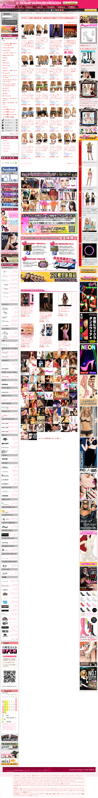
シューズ (41, 7)
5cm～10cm (6, 143)
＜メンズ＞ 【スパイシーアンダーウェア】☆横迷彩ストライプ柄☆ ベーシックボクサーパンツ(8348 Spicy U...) (41, 123)
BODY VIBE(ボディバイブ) (14, 602)
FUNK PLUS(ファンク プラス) (13, 631)
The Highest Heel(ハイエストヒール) (13, 519)
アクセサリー (73, 7)
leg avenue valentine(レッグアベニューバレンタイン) (10, 288)
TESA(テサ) (16, 368)
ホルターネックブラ (8, 55)
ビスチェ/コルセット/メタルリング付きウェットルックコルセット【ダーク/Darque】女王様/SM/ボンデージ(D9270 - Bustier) (46, 340)
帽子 (51, 793)
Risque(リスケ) (15, 312)
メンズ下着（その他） (9, 117)
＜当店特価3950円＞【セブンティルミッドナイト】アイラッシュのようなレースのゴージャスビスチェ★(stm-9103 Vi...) (27, 310)
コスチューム (26, 788)
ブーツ (12, 22)
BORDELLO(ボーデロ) (14, 471)
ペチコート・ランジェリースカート (42, 780)
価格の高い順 (47, 18)
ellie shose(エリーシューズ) (13, 491)
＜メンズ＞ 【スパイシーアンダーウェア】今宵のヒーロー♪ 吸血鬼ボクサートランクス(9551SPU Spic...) (70, 71)
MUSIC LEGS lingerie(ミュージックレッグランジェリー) (9, 423)
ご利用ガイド (28, 10)
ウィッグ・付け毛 (27, 795)
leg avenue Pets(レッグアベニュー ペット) (11, 296)
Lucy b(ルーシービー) (14, 573)
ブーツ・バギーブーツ (44, 782)
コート (29, 792)
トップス (47, 788)
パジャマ (5, 107)
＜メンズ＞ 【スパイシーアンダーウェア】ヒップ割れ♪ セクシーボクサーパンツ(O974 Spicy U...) (70, 149)
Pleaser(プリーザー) (14, 467)
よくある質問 (17, 10)
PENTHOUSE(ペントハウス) (14, 495)
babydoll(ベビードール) (14, 526)
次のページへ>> (72, 22)
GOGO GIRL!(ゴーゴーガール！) (13, 392)
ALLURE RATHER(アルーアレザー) (13, 407)
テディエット (6, 63)
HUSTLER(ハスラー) (15, 459)
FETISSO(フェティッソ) (14, 415)
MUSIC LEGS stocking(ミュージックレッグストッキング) (9, 431)
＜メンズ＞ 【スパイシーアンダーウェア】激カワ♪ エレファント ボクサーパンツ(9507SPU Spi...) (41, 71)
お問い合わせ (46, 10)
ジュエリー (24, 793)
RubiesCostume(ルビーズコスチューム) (12, 511)
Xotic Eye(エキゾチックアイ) (13, 534)
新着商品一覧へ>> (85, 45)
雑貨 (54, 793)
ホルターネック (54, 788)
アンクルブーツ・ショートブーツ (59, 782)
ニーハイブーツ (73, 782)
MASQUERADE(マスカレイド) (14, 447)
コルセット (13, 21)
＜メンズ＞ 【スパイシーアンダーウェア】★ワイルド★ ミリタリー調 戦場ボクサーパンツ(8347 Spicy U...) (42, 97)
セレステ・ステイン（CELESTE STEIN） (12, 618)
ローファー (48, 783)
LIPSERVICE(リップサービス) (13, 610)
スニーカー (41, 783)
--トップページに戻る (20, 7)
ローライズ (6, 88)
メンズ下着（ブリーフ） (9, 109)
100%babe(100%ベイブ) (14, 316)
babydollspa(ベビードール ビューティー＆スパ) (10, 585)
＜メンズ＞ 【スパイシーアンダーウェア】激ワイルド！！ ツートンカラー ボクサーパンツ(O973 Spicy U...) (56, 149)
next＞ (15, 694)
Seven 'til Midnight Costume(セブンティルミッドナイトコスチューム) (9, 356)
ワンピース (36, 790)
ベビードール (8, 21)
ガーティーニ (6, 91)
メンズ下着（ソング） (9, 112)
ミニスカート (28, 790)
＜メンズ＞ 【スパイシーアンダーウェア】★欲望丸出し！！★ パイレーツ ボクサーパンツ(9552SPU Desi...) (56, 71)
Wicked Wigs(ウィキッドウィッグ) (12, 542)
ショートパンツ (76, 788)
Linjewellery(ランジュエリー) (13, 598)
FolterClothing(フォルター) (14, 565)
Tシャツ (33, 788)
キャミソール (6, 73)
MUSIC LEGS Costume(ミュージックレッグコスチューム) (9, 427)
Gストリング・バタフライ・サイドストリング (60, 778)
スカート (21, 790)
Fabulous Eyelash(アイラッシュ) (13, 581)
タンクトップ (40, 788)
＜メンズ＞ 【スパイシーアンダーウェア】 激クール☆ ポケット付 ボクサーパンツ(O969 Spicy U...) (27, 71)
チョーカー (19, 795)
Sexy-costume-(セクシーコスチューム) (12, 280)
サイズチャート (7, 10)
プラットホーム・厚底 (57, 783)
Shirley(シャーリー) (14, 308)
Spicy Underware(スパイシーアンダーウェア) (11, 593)
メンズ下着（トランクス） (10, 114)
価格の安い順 (37, 18)
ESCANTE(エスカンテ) (14, 364)
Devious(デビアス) (15, 483)
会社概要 (37, 10)
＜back (8, 694)
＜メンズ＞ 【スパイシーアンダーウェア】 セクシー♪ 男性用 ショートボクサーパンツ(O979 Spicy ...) (70, 123)
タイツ (61, 785)
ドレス (42, 790)
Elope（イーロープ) (13, 622)
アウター (63, 7)
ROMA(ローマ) (15, 384)
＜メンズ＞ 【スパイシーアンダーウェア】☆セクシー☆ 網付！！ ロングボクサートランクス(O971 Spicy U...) (41, 40)
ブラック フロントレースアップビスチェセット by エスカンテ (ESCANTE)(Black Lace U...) (65, 309)
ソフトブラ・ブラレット (9, 53)
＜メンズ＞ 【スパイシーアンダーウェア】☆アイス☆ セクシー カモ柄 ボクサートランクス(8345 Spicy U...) (27, 123)
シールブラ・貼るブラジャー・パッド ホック (36, 775)
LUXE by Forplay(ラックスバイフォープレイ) (11, 337)
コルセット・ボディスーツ (10, 70)
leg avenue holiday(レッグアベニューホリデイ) (11, 284)
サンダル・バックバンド (31, 782)
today (11, 694)
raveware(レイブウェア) (14, 606)
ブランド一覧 (14, 639)
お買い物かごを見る (70, 3)
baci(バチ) (16, 344)
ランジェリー (31, 7)
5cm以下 (5, 140)
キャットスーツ (77, 790)
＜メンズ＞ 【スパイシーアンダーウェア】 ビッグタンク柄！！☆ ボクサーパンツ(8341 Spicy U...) (56, 97)
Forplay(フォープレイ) (14, 333)
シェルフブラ (6, 50)
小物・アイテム (60, 793)
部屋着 (24, 792)
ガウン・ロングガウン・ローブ (60, 780)
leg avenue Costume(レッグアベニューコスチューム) (10, 276)
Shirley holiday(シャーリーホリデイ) (12, 321)
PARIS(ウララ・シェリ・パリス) (11, 376)
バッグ (35, 795)
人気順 (31, 18)
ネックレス (31, 793)
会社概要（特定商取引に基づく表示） (22, 770)
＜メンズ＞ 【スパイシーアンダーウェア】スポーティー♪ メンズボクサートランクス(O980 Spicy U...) (41, 149)
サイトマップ (35, 770)
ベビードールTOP (9, 770)
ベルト (37, 793)
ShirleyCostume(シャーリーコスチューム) (11, 325)
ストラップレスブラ (8, 48)
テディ (4, 60)
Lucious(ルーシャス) (14, 479)
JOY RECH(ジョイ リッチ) (13, 627)
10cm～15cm (6, 145)
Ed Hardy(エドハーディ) (14, 589)
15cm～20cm (6, 148)
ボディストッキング (53, 785)
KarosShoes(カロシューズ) (14, 503)
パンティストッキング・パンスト (38, 785)
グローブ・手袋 (44, 793)
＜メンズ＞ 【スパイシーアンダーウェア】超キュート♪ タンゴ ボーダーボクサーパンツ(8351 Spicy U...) (27, 97)
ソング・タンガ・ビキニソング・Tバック (37, 778)
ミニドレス (48, 790)
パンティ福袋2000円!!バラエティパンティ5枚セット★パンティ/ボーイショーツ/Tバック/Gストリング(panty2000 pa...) (27, 340)
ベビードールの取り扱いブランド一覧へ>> (49, 438)
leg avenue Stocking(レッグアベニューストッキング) (10, 292)
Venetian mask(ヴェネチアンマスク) (12, 550)
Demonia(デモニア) (15, 475)
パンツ (61, 788)
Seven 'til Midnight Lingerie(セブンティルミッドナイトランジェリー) (9, 352)
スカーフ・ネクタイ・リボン (73, 793)
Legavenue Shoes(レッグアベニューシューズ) (11, 300)
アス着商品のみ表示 (68, 18)
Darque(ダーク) (15, 443)
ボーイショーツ (7, 96)
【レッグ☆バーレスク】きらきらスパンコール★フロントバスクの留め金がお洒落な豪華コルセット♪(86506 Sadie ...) (46, 315)
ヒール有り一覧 (14, 154)
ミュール (21, 782)
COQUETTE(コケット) (14, 439)
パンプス (66, 783)
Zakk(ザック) (15, 451)
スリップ (4, 22)
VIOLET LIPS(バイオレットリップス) (12, 635)
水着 (20, 788)
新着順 (54, 18)
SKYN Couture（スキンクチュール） (12, 614)
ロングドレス (55, 790)
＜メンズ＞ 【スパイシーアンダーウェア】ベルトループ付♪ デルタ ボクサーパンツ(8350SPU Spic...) (56, 123)
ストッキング (52, 7)
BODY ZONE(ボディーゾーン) (13, 399)
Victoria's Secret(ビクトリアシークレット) (11, 558)
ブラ (3, 21)
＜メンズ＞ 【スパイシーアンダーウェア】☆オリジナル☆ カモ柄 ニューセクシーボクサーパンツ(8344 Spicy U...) (70, 97)
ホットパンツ (67, 788)
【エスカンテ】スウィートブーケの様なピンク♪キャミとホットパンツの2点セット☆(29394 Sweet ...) (64, 344)
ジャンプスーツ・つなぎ (66, 790)
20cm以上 (5, 151)
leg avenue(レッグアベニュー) (13, 271)
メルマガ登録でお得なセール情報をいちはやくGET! (49, 234)
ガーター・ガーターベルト (70, 785)
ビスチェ (9, 22)
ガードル (5, 93)
